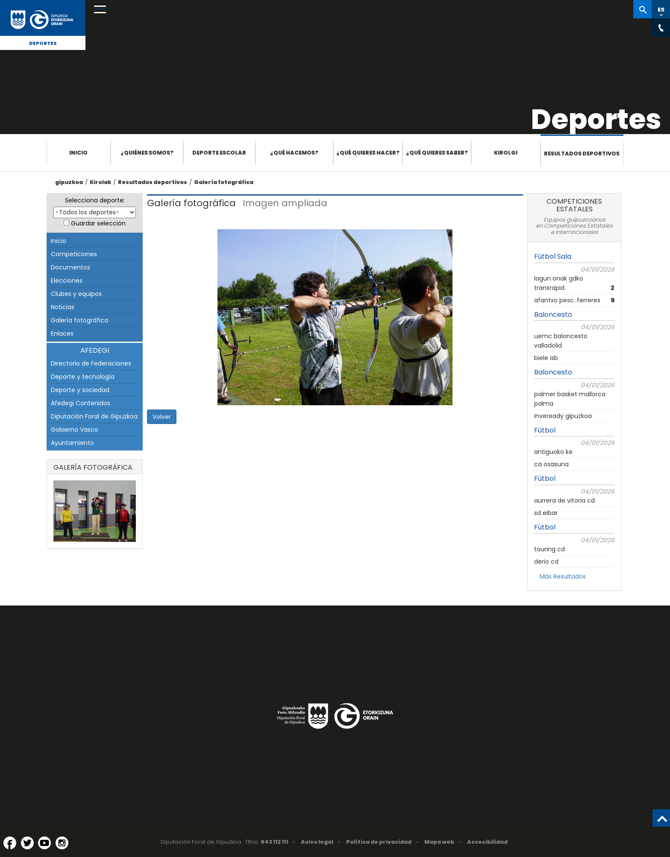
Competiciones (74, 254)
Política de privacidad (378, 841)
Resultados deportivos (582, 153)
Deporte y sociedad (80, 390)
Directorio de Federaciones (91, 363)
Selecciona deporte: (95, 200)
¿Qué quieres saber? (437, 152)
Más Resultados (563, 576)
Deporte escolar (219, 152)
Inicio (78, 152)
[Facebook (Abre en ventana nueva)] (9, 843)
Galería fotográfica (223, 182)
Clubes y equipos (76, 294)
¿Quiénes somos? (146, 152)
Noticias (62, 307)
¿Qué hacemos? (294, 152)
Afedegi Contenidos (80, 403)
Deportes (43, 43)
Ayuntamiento (72, 443)
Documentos (70, 267)
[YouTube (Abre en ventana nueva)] (44, 843)
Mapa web (439, 841)
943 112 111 (274, 841)
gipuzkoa (69, 182)
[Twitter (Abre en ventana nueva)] (27, 843)
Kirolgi (505, 152)
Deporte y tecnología (83, 376)
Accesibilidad (487, 841)
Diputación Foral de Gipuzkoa (94, 416)
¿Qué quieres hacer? (368, 152)
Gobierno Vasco (74, 429)
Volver (162, 416)
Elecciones (66, 280)
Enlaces (62, 333)
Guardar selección (98, 223)
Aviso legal (317, 841)
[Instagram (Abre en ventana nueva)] (62, 843)
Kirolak (100, 182)
